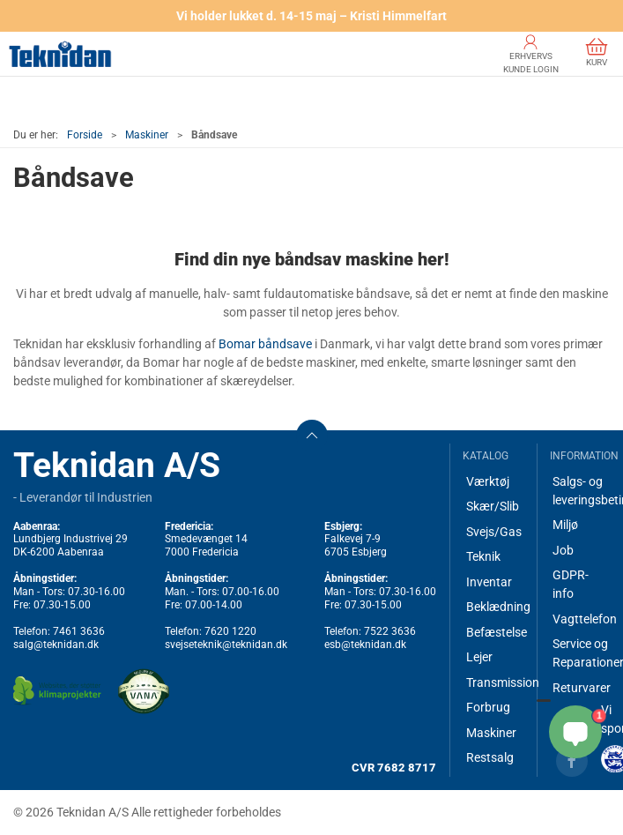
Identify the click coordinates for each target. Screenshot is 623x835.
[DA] (60, 54)
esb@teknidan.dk (365, 644)
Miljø (565, 525)
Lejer (479, 657)
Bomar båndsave (265, 344)
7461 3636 (79, 631)
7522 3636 (390, 631)
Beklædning (494, 607)
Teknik (483, 556)
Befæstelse (494, 632)
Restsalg (490, 757)
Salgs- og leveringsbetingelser (581, 490)
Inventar (489, 582)
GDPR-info (571, 584)
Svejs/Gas (494, 532)
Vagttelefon (581, 619)
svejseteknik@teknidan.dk (226, 644)
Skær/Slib (492, 506)
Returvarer (581, 688)
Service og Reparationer (581, 653)
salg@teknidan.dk (56, 644)
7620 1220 (230, 631)
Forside (84, 135)
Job (563, 550)
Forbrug (488, 707)
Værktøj (487, 481)
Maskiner (146, 135)
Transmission (494, 682)
